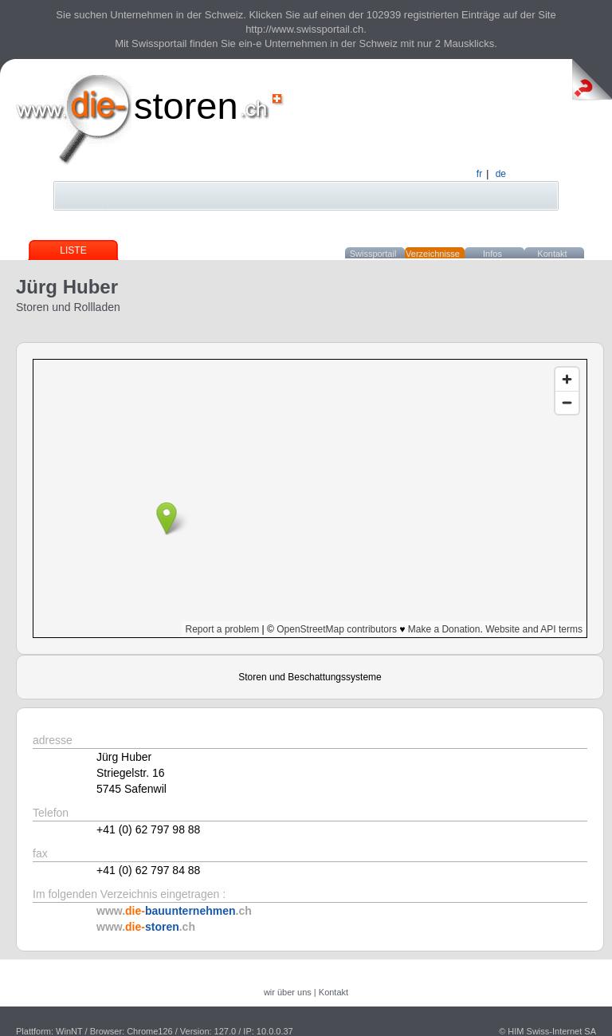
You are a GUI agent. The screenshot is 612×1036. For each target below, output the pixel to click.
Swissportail (373, 253)
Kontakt (552, 253)
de (501, 173)
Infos (492, 253)
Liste (73, 250)
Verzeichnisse (433, 253)
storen (186, 106)
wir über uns (288, 992)
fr (479, 173)
